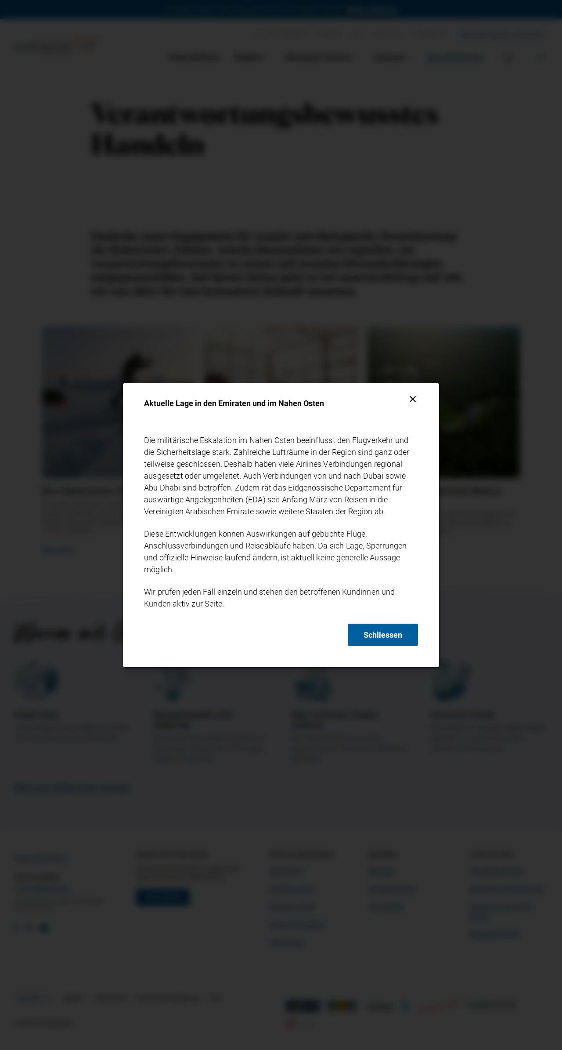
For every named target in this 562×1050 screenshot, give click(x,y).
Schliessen (383, 634)
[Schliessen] (412, 399)
